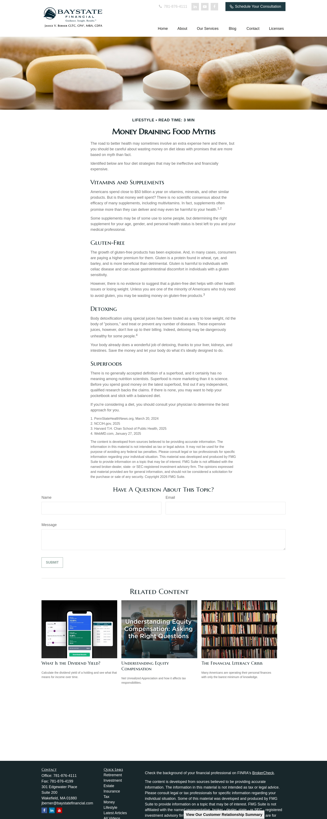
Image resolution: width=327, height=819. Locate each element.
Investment (113, 780)
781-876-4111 (172, 6)
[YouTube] (205, 6)
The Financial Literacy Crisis (232, 663)
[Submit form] (52, 562)
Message (49, 525)
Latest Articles (115, 813)
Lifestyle (110, 807)
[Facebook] (214, 6)
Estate (109, 786)
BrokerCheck (263, 773)
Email (170, 497)
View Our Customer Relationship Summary (224, 815)
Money (109, 802)
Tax (106, 797)
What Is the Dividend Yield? (71, 663)
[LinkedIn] (195, 6)
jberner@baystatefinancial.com (67, 803)
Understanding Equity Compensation (145, 666)
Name (47, 497)
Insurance (112, 791)
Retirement (113, 775)
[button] (163, 29)
